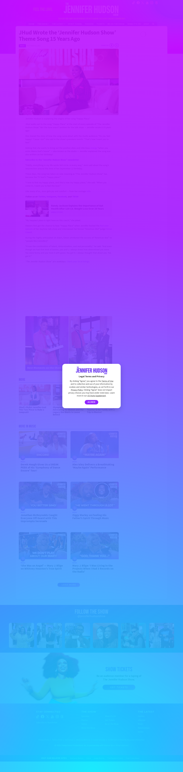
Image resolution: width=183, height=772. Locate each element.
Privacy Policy (77, 390)
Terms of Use (107, 381)
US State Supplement (96, 395)
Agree (92, 402)
